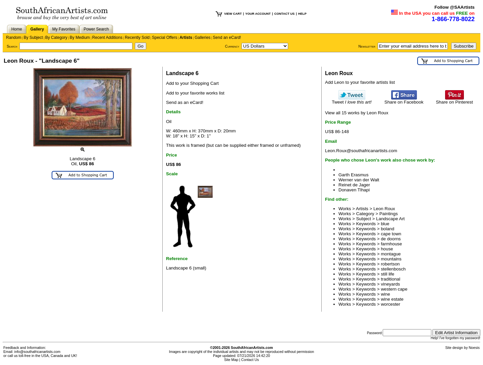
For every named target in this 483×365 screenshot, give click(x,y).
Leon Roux (384, 208)
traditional (390, 279)
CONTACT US (284, 13)
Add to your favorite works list (195, 93)
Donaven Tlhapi (354, 189)
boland (387, 228)
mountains (391, 258)
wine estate (392, 299)
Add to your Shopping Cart (192, 83)
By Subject (33, 37)
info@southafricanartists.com (37, 352)
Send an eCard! (227, 37)
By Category (56, 37)
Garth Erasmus (353, 174)
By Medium (80, 37)
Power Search (96, 29)
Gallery (37, 29)
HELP (302, 13)
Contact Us (250, 360)
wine (385, 294)
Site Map (231, 360)
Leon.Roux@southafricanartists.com (361, 150)
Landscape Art (390, 218)
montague (390, 253)
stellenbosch (393, 268)
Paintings (388, 213)
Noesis (474, 348)
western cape (394, 289)
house (387, 248)
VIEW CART (232, 13)
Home (16, 29)
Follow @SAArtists (454, 7)
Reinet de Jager (354, 184)
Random (13, 37)
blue (385, 223)
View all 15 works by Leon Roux (356, 112)
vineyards (390, 284)
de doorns (390, 238)
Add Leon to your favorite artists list (360, 82)
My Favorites (63, 29)
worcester (390, 304)
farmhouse (391, 243)
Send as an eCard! (184, 102)
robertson (390, 263)
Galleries (202, 37)
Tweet (352, 100)
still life (387, 274)
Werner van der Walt (358, 179)
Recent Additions (107, 37)
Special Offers (164, 37)
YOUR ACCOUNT (258, 13)
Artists (185, 37)
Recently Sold (137, 37)
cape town (391, 233)
